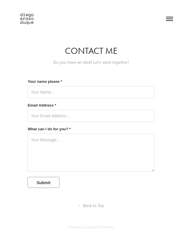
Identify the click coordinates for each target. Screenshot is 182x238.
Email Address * (42, 105)
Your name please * (45, 82)
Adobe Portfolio (101, 227)
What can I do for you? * (49, 129)
